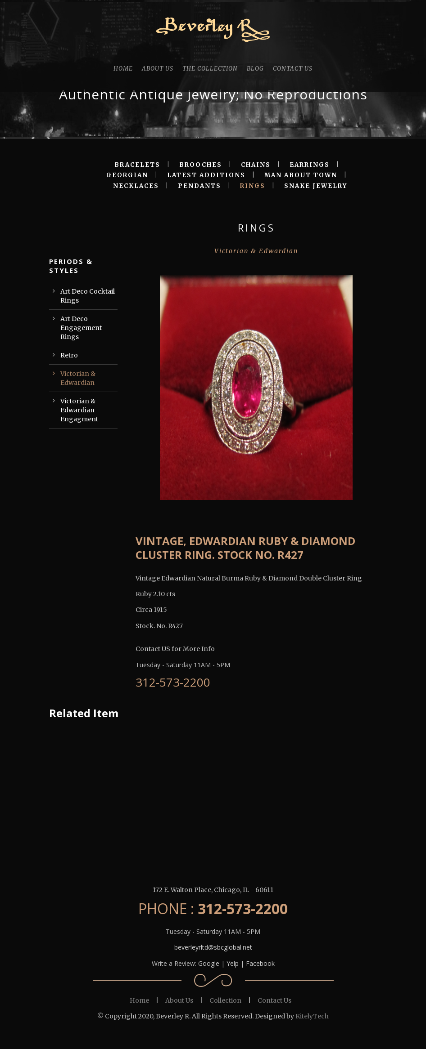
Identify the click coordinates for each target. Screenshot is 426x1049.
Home (139, 1000)
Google (208, 963)
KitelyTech (312, 1016)
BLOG (255, 68)
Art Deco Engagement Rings (81, 328)
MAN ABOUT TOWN (300, 175)
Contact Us (274, 1000)
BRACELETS (137, 165)
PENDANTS (199, 186)
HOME (123, 68)
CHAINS (256, 165)
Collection (225, 1000)
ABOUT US (157, 68)
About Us (179, 1000)
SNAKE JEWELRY (315, 186)
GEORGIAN (127, 175)
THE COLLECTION (210, 68)
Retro (69, 355)
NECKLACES (136, 186)
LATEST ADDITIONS (206, 175)
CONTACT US (293, 68)
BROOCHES (200, 165)
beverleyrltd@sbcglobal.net (213, 947)
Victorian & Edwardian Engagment (79, 410)
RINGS (252, 186)
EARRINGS (310, 165)
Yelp (233, 963)
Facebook (260, 963)
